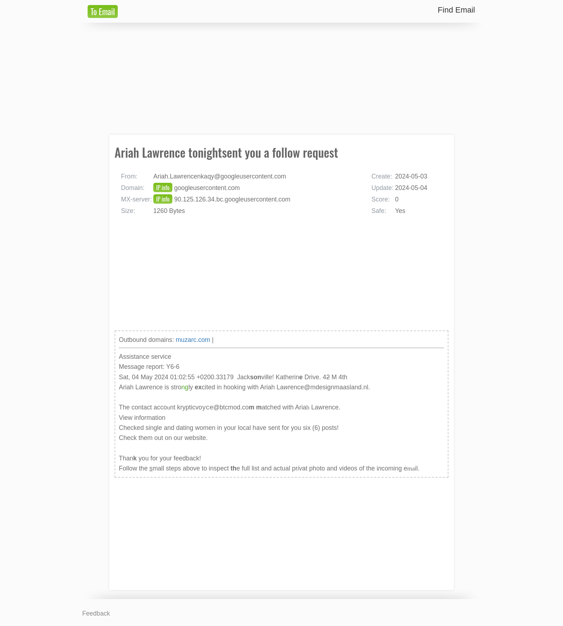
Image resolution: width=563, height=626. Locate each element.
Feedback (96, 613)
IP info (162, 187)
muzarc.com (193, 339)
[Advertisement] (281, 78)
